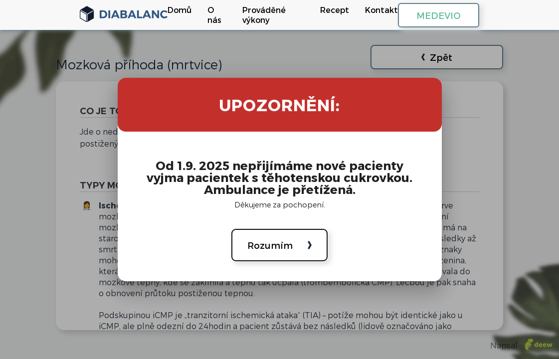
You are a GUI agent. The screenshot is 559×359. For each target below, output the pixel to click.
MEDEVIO (438, 15)
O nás (214, 14)
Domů (179, 9)
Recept (334, 9)
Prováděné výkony (264, 14)
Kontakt (381, 9)
